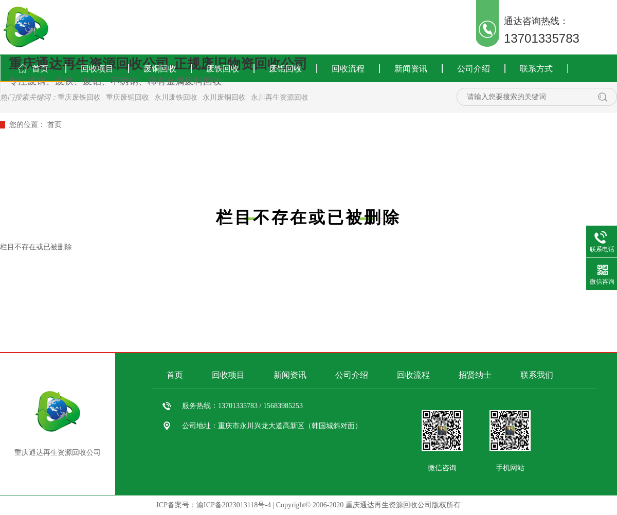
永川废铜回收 (224, 97)
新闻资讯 (410, 68)
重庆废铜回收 (127, 97)
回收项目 (97, 68)
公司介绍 (473, 68)
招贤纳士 (475, 375)
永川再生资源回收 (279, 97)
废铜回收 (159, 68)
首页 (40, 68)
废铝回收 (285, 68)
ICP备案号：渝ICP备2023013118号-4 (213, 505)
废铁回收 (222, 68)
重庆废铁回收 (79, 97)
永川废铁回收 (175, 97)
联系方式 (536, 68)
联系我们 (536, 375)
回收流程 (348, 68)
